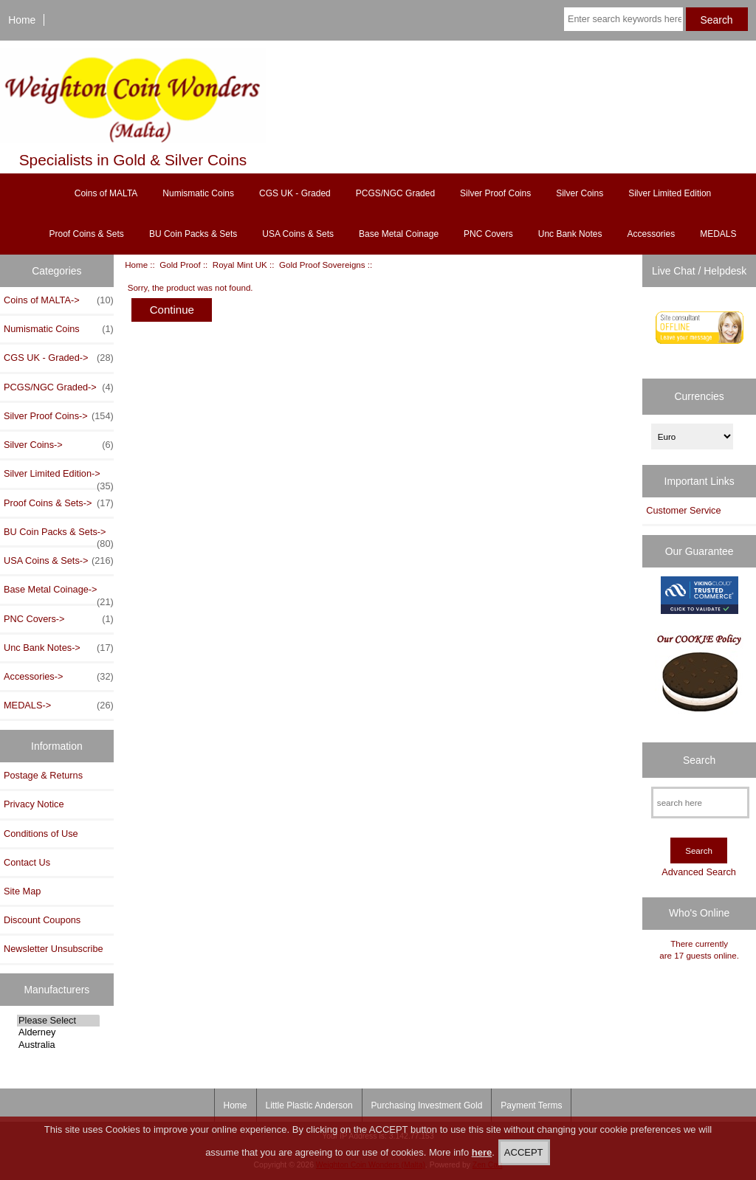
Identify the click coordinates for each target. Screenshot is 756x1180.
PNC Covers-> (59, 619)
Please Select (58, 1021)
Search (699, 759)
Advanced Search (699, 871)
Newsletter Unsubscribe (53, 948)
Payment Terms (531, 1105)
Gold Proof (179, 264)
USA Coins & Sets (298, 234)
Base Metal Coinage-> (59, 593)
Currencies (699, 396)
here (482, 1154)
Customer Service (683, 510)
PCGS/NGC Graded (395, 193)
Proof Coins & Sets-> (59, 503)
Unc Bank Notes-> (59, 648)
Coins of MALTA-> (59, 300)
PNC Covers (488, 234)
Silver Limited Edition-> (59, 477)
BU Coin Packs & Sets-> (59, 535)
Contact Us (27, 862)
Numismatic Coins (198, 193)
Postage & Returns (43, 775)
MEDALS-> (59, 705)
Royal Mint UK (240, 264)
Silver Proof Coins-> (59, 416)
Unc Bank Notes (570, 234)
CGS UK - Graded (295, 193)
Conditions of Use (41, 833)
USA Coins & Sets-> (59, 561)
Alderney (58, 1032)
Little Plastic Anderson (309, 1105)
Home (21, 20)
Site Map (22, 891)
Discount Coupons (42, 919)
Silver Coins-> (59, 445)
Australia (58, 1045)
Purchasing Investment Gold (427, 1105)
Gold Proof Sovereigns (322, 264)
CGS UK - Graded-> (59, 358)
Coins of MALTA (106, 193)
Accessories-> (59, 677)
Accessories (651, 234)
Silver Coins (579, 193)
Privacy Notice (33, 804)
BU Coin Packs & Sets (193, 234)
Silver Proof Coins (495, 193)
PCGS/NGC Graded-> (59, 387)
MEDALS (718, 234)
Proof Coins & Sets (86, 234)
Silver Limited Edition (669, 193)
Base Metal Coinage (399, 234)
